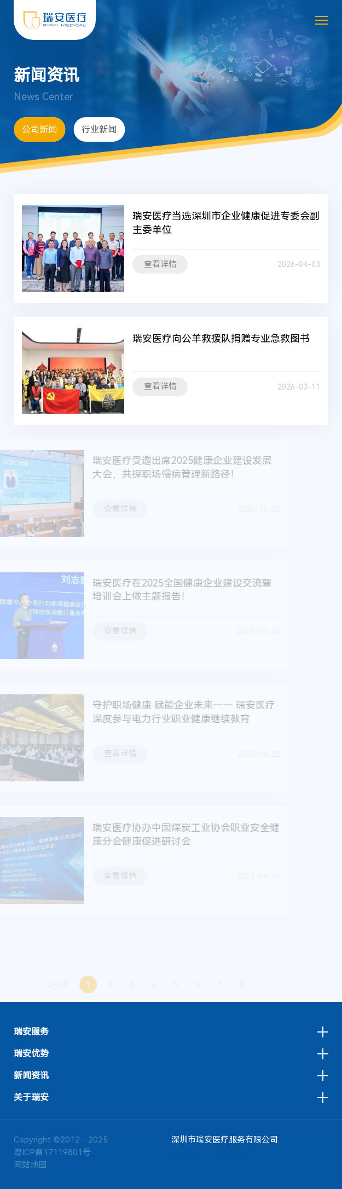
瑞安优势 (31, 1053)
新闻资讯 (31, 1075)
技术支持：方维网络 (208, 1152)
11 (287, 993)
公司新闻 (39, 129)
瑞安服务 (31, 1032)
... (263, 993)
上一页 (56, 993)
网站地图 (30, 1165)
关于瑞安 (31, 1097)
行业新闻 (99, 129)
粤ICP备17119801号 (52, 1152)
